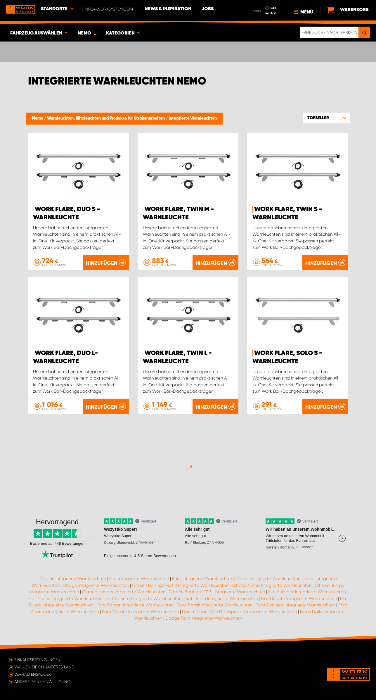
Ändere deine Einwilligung (42, 681)
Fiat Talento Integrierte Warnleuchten (143, 598)
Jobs (208, 9)
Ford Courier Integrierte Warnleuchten (140, 611)
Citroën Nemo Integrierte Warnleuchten (271, 585)
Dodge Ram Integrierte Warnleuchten (203, 618)
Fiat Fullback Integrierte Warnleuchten (307, 591)
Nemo (38, 118)
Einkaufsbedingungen (37, 659)
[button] (326, 118)
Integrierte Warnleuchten (193, 118)
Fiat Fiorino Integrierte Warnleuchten (65, 598)
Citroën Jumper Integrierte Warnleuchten (123, 591)
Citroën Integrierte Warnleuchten (72, 578)
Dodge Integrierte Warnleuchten (96, 585)
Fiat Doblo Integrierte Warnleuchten (221, 598)
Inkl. (274, 8)
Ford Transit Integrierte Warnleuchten (214, 605)
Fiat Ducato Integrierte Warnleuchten (299, 598)
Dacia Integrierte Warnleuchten (268, 578)
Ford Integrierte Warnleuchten (202, 578)
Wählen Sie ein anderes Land (44, 667)
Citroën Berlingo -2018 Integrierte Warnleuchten (180, 585)
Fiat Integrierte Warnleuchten (139, 578)
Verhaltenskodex (32, 674)
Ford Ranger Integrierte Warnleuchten (135, 605)
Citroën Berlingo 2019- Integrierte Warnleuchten (217, 591)
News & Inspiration (168, 9)
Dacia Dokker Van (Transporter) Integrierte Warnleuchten (239, 611)
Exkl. (274, 13)
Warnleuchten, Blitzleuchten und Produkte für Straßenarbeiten (106, 118)
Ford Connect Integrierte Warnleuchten (295, 605)
